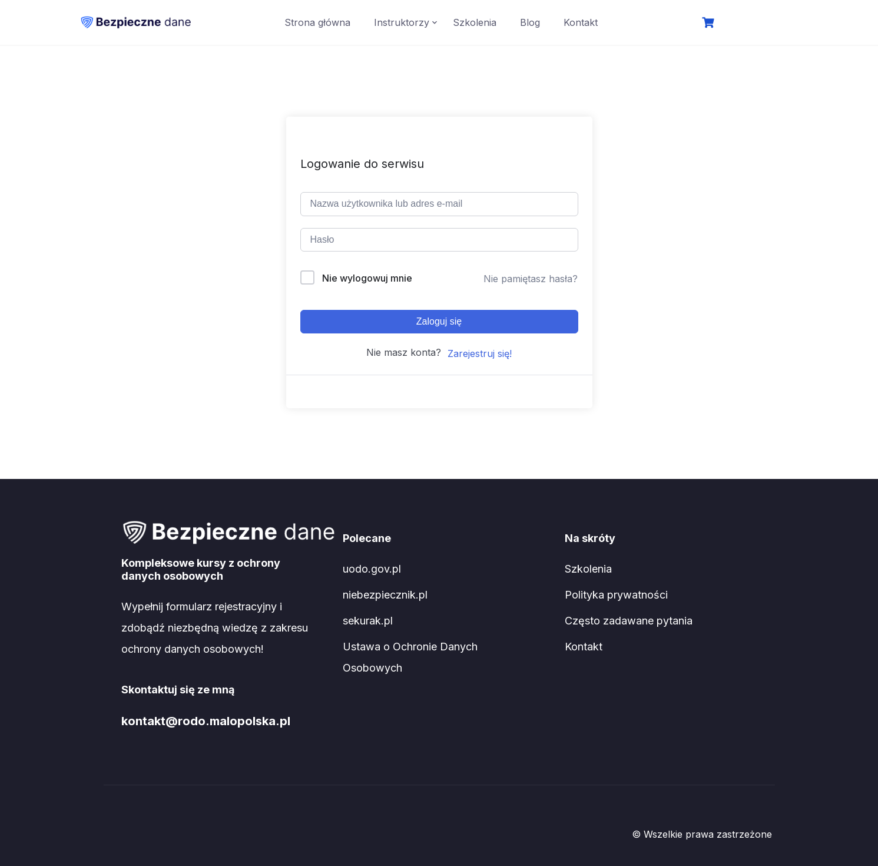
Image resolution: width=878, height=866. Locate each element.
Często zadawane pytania (629, 620)
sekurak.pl (368, 620)
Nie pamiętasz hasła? (530, 279)
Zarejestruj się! (480, 353)
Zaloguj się (439, 321)
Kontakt (581, 22)
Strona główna (317, 22)
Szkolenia (474, 22)
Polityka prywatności (616, 595)
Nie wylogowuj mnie (367, 278)
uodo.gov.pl (372, 569)
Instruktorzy (401, 22)
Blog (530, 22)
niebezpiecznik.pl (385, 595)
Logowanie (758, 23)
